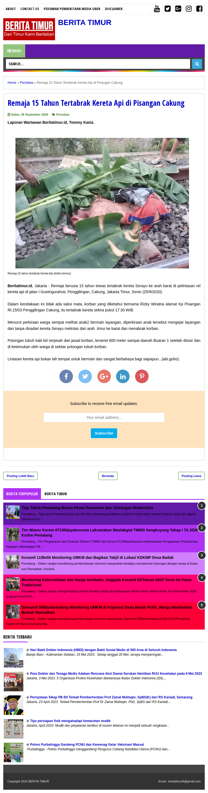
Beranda (108, 476)
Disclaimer (114, 8)
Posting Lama (191, 476)
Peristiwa (62, 114)
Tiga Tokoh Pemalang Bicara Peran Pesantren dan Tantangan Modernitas (87, 508)
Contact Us (29, 8)
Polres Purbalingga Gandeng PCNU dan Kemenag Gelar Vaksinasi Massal (87, 744)
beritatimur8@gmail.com (184, 781)
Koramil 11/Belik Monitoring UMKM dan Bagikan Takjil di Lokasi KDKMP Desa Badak (97, 557)
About (11, 8)
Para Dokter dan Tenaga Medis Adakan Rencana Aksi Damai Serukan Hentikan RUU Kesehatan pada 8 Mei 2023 (116, 674)
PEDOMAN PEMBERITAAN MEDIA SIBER (72, 8)
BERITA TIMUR (85, 22)
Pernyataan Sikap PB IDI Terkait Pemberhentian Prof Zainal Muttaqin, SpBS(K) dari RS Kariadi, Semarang (111, 697)
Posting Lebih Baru (20, 476)
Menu (14, 50)
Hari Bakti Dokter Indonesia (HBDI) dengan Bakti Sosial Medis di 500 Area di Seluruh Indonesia (103, 650)
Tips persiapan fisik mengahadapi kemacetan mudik (70, 721)
